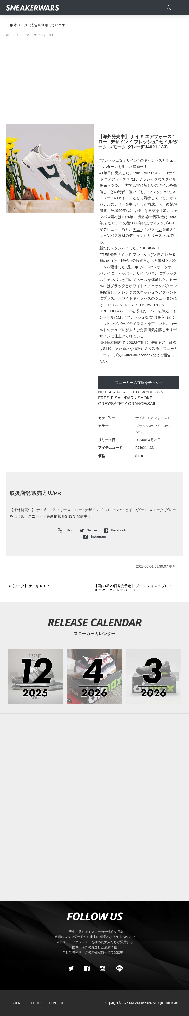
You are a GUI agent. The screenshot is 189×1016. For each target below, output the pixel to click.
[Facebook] (86, 969)
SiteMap (18, 1003)
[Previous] (49, 586)
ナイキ (140, 418)
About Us (37, 1003)
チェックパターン (147, 229)
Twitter (127, 355)
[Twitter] (71, 969)
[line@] (118, 969)
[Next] (134, 588)
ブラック (142, 426)
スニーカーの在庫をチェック (139, 382)
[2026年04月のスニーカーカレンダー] (94, 676)
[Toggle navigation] (178, 7)
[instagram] (102, 969)
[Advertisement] (94, 82)
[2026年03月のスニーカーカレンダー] (153, 676)
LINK (68, 530)
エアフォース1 (158, 418)
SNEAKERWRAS (140, 1003)
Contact (56, 1003)
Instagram (94, 536)
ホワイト (157, 426)
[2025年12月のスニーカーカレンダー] (35, 676)
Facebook (144, 355)
